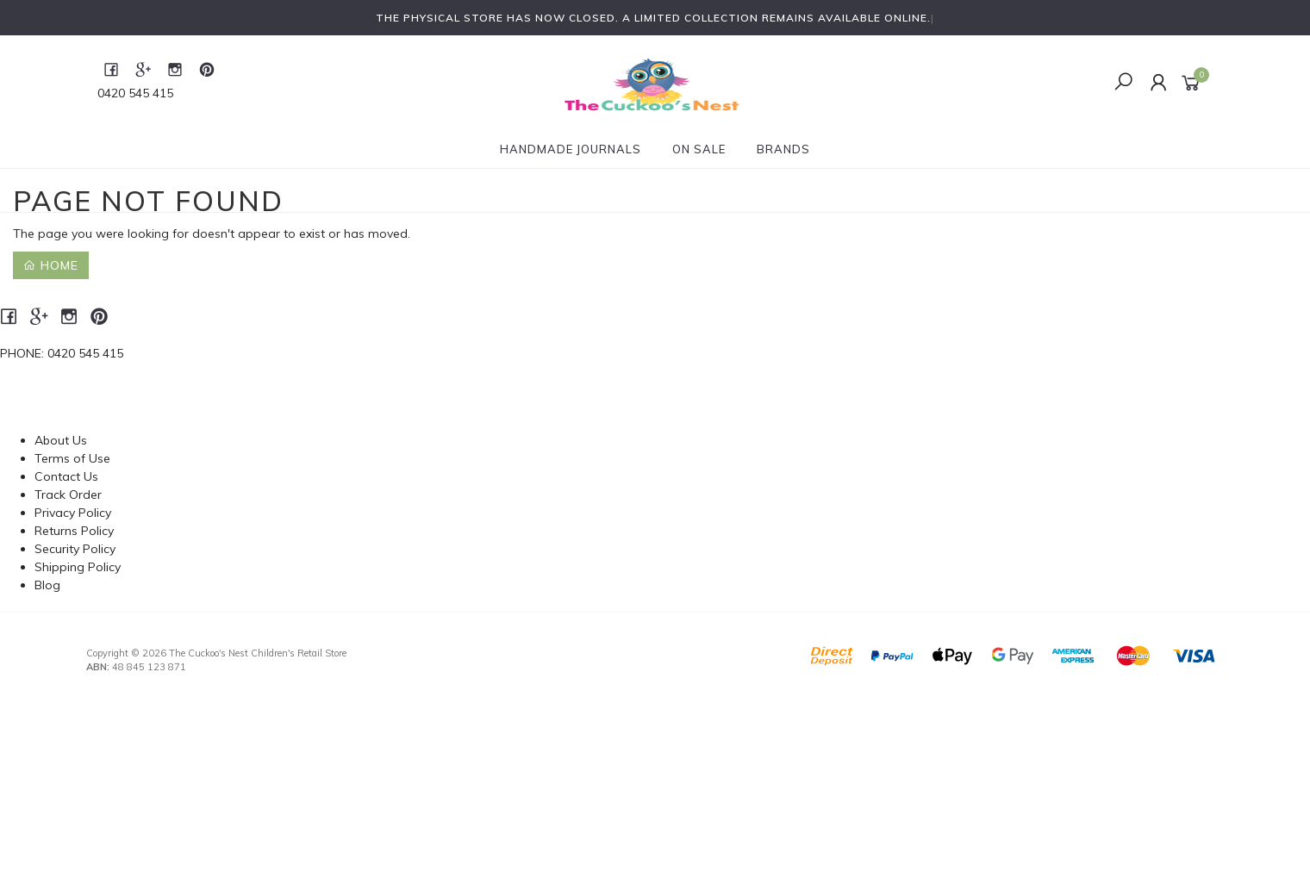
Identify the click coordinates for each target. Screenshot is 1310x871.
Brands (783, 149)
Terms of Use (72, 458)
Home (50, 265)
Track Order (68, 494)
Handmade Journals (570, 149)
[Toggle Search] (1123, 83)
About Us (60, 440)
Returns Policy (74, 530)
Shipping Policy (77, 567)
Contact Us (66, 476)
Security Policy (74, 549)
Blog (47, 585)
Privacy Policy (72, 512)
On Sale (699, 149)
